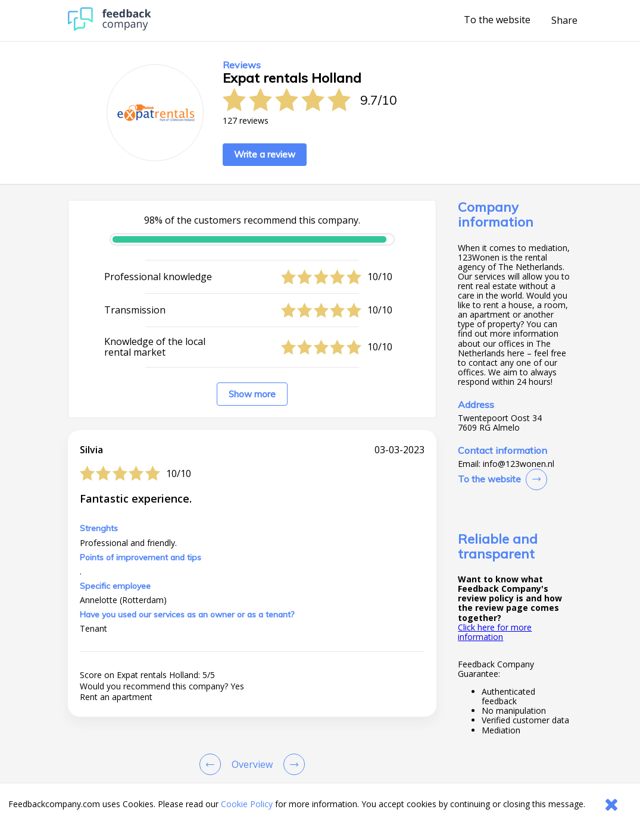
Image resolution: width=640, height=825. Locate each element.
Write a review (264, 154)
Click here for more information (495, 632)
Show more (252, 394)
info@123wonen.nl (518, 464)
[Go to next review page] (292, 764)
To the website (497, 20)
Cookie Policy (247, 804)
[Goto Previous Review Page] (212, 764)
